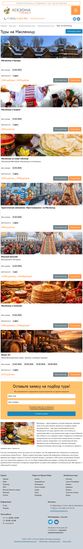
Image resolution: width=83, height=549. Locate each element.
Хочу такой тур (60, 80)
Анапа (37, 479)
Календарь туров (74, 31)
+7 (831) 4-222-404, (58, 508)
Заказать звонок (37, 18)
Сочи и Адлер (40, 487)
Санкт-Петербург (72, 482)
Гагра (37, 492)
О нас (5, 506)
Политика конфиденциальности (25, 541)
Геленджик (39, 484)
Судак (37, 490)
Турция (5, 479)
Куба (5, 482)
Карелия (69, 487)
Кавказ (68, 484)
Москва (69, 479)
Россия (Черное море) (11, 490)
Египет (5, 495)
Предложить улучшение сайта (49, 541)
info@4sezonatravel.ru (59, 511)
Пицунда (38, 495)
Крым (68, 495)
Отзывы (6, 508)
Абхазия (6, 492)
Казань (68, 490)
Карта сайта (67, 541)
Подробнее (75, 80)
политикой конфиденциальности (42, 409)
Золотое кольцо (72, 492)
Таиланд (6, 484)
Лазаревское (40, 482)
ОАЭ (4, 487)
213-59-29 (70, 508)
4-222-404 (17, 18)
